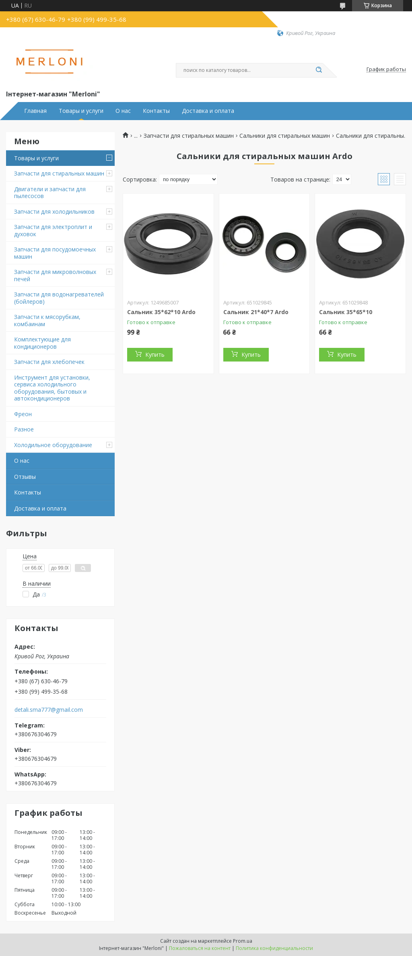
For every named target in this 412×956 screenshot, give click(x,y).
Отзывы (25, 476)
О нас (123, 111)
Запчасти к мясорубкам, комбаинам (47, 320)
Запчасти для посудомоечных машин (55, 252)
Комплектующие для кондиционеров (42, 342)
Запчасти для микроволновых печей (55, 275)
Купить (155, 354)
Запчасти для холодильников (54, 211)
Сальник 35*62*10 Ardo (161, 312)
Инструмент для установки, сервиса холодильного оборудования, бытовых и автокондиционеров (52, 388)
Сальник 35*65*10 (345, 312)
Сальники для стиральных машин (284, 135)
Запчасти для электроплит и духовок (53, 230)
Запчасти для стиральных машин (59, 173)
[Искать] (319, 70)
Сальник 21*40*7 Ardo (255, 312)
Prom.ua (242, 941)
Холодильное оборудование (53, 445)
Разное (24, 429)
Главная (35, 111)
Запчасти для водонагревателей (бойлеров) (59, 297)
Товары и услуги (81, 111)
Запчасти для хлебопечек (49, 362)
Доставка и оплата (208, 111)
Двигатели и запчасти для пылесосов (50, 192)
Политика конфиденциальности (274, 948)
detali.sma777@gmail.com (48, 709)
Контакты (156, 111)
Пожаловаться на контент (200, 948)
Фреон (23, 414)
